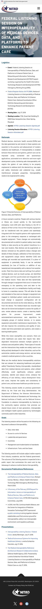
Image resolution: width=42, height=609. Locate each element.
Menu (38, 8)
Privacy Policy (20, 585)
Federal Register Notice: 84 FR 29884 (20, 91)
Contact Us (11, 585)
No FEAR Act (30, 585)
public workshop (14, 513)
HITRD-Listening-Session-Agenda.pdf (27, 126)
